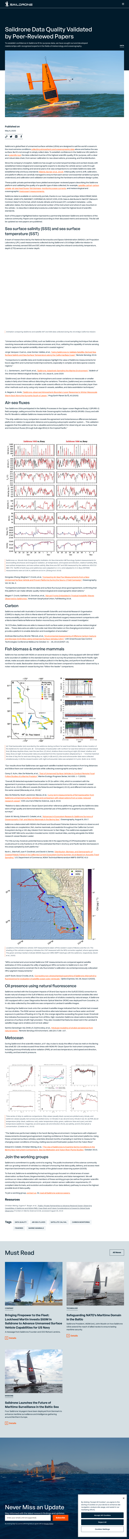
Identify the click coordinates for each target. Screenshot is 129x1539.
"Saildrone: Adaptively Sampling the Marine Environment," (63, 370)
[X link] (11, 136)
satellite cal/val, (85, 185)
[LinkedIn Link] (16, 136)
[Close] (124, 1498)
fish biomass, (35, 188)
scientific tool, (15, 155)
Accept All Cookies (102, 1515)
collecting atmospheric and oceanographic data (52, 149)
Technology (72, 1308)
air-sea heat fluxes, (20, 188)
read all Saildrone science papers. (55, 1193)
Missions (9, 1396)
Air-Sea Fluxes (38, 1222)
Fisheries (19, 1228)
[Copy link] (6, 136)
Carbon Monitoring (81, 1222)
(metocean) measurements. (32, 191)
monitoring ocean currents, (54, 188)
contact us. (32, 1193)
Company (9, 1308)
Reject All (102, 1522)
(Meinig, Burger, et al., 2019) (51, 171)
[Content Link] (34, 1284)
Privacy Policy (48, 1524)
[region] (102, 1515)
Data (122, 46)
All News (117, 1252)
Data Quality (21, 1222)
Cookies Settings (102, 1529)
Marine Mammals (36, 1228)
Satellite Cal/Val (59, 1222)
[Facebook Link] (21, 136)
